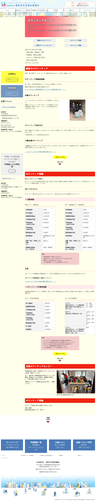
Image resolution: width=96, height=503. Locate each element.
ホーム (7, 10)
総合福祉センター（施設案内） (23, 10)
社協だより (71, 10)
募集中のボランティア (44, 40)
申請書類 (55, 10)
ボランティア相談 (75, 45)
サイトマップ (87, 10)
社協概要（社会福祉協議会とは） (39, 10)
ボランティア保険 (75, 40)
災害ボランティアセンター (44, 45)
